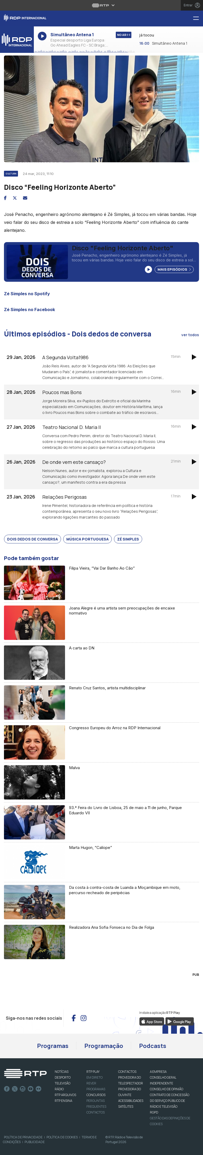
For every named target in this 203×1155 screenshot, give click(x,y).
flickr (38, 1089)
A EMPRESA (158, 1071)
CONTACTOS (127, 1071)
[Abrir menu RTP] (101, 5)
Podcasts (152, 1046)
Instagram (23, 1089)
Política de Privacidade (23, 1137)
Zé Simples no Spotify (27, 293)
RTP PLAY (93, 1071)
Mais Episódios (174, 269)
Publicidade (35, 1142)
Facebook (7, 1089)
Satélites (125, 1106)
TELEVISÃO (62, 1083)
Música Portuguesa (87, 539)
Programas (52, 1046)
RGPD (154, 1112)
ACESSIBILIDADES (130, 1100)
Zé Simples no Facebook (29, 309)
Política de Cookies (62, 1137)
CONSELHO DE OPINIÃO (166, 1089)
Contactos (95, 1112)
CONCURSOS (95, 1095)
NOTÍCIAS (61, 1071)
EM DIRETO (94, 1077)
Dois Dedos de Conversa (32, 539)
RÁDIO (59, 1089)
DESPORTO (63, 1077)
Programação (103, 1046)
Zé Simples (128, 539)
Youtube (31, 1089)
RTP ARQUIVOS (65, 1095)
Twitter (15, 1089)
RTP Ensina (63, 1100)
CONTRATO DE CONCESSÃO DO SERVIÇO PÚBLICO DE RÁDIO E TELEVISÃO (169, 1101)
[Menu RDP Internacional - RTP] (198, 19)
